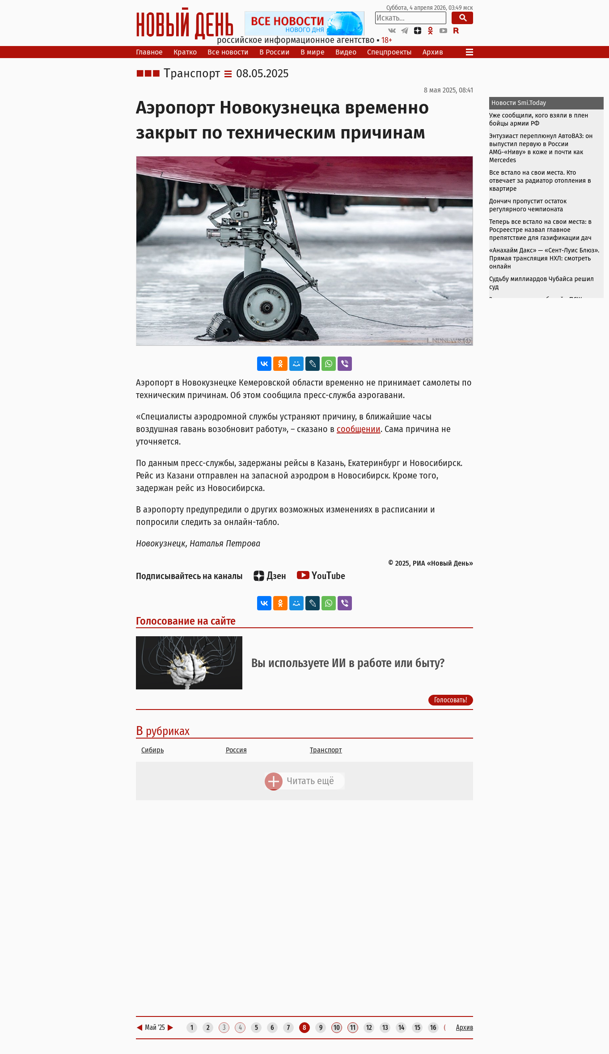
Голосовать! (450, 700)
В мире (312, 52)
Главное (149, 52)
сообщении (359, 429)
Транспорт (192, 73)
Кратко (185, 52)
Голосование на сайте (186, 621)
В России (274, 52)
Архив (433, 52)
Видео (345, 52)
